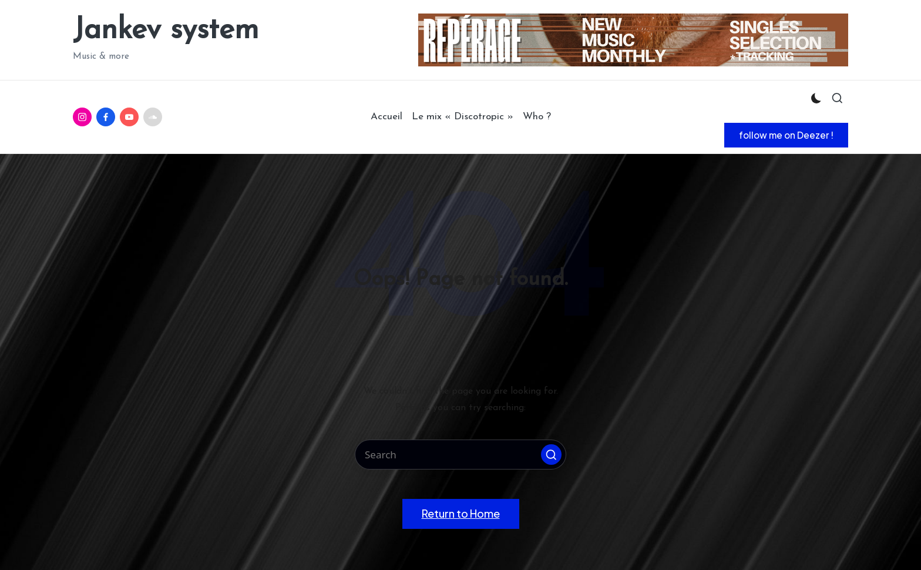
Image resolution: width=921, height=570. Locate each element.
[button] (786, 135)
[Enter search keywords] (460, 455)
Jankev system (165, 31)
